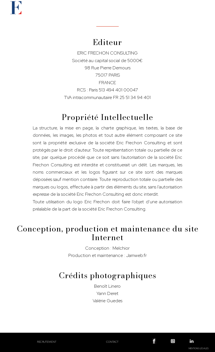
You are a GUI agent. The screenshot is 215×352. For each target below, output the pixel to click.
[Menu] (203, 12)
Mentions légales (199, 348)
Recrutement (46, 342)
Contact (112, 342)
